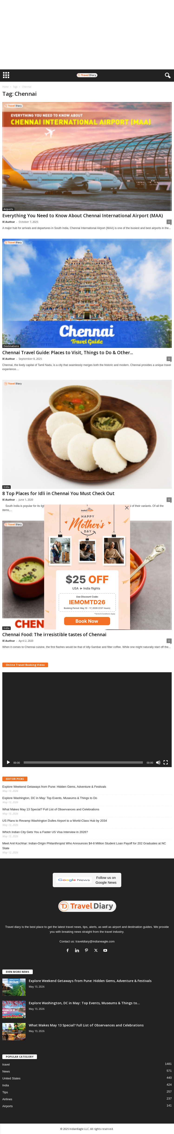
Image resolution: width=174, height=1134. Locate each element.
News (6, 1071)
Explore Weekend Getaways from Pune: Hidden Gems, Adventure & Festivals (54, 786)
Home (5, 86)
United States (11, 1078)
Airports (8, 209)
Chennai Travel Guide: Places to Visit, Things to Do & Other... (67, 353)
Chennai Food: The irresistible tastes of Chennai (54, 635)
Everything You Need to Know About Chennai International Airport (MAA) (82, 216)
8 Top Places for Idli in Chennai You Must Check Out (58, 493)
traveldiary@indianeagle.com (95, 941)
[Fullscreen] (165, 762)
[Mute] (158, 762)
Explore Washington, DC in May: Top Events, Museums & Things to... (84, 1003)
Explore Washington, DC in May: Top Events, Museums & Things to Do (49, 798)
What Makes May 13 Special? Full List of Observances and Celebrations (50, 809)
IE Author (8, 221)
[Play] (8, 762)
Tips (5, 1092)
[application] (87, 719)
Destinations (11, 346)
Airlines (7, 1099)
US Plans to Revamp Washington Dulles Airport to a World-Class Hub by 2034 (54, 820)
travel (6, 1064)
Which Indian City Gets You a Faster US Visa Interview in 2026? (45, 832)
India (6, 487)
